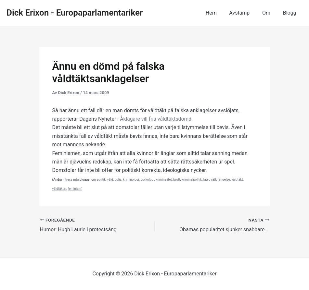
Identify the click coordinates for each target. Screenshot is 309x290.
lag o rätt (209, 179)
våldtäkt (237, 179)
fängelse (224, 179)
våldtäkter (59, 188)
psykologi (147, 179)
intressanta (71, 179)
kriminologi (131, 179)
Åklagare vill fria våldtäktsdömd (156, 119)
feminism (74, 188)
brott (176, 179)
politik (101, 179)
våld (110, 179)
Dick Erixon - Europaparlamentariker (74, 13)
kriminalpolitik (192, 179)
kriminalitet (164, 179)
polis (117, 179)
